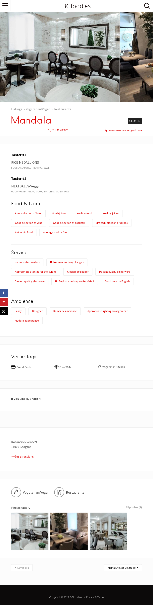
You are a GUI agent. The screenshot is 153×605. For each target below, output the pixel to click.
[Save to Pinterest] (4, 302)
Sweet (47, 167)
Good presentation (22, 191)
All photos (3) (132, 508)
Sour (39, 191)
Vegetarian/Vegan (38, 109)
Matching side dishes (56, 191)
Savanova (23, 561)
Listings (16, 109)
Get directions (24, 456)
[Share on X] (4, 311)
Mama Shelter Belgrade (122, 561)
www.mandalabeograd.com (125, 130)
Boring (37, 167)
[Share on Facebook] (4, 293)
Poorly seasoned (21, 167)
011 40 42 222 (60, 130)
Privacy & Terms (95, 591)
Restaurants (62, 109)
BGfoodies (76, 6)
